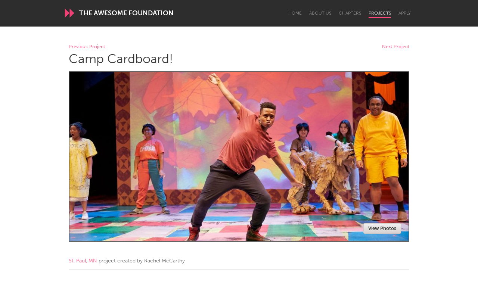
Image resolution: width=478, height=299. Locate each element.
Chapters (350, 13)
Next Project (395, 46)
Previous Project (87, 46)
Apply (404, 13)
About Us (320, 13)
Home (295, 13)
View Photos (382, 228)
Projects (380, 13)
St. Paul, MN (83, 261)
